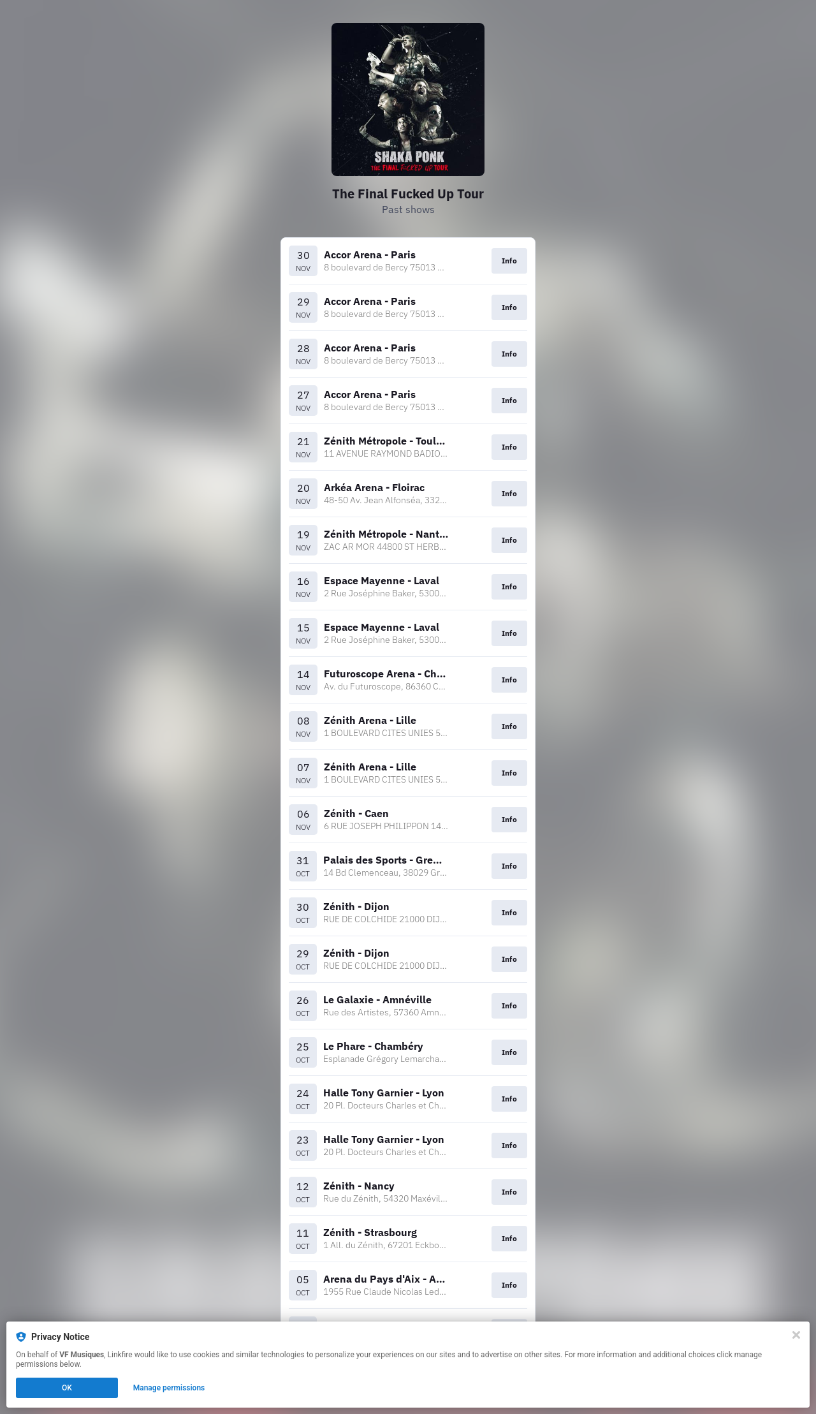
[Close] (796, 1335)
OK (67, 1387)
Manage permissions (169, 1387)
